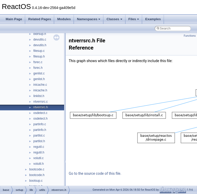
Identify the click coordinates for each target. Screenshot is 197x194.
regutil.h (38, 152)
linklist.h (38, 96)
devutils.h (39, 45)
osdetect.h (40, 118)
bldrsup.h (39, 34)
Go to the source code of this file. (95, 173)
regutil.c (38, 147)
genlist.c (39, 73)
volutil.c (38, 158)
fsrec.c (37, 62)
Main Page (14, 19)
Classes (114, 19)
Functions (190, 35)
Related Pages (39, 19)
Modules (64, 19)
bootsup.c (36, 180)
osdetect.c (40, 113)
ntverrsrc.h (40, 107)
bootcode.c (36, 169)
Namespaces (89, 19)
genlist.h (39, 79)
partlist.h (39, 141)
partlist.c (39, 135)
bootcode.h (36, 175)
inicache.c (40, 84)
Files (134, 19)
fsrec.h (38, 68)
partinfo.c (39, 124)
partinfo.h (39, 130)
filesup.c (39, 51)
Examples (153, 19)
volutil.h (38, 164)
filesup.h (39, 56)
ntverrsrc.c (40, 101)
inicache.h (40, 90)
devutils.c (39, 39)
